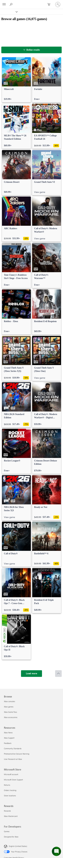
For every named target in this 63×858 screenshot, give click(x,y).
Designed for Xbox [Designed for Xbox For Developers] (11, 837)
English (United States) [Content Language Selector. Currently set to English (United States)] (18, 846)
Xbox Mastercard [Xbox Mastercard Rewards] (10, 816)
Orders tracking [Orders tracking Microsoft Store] (10, 790)
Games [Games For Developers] (7, 831)
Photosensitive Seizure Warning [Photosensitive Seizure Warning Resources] (16, 754)
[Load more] (31, 673)
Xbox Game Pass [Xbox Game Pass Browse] (10, 712)
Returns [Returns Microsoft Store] (7, 785)
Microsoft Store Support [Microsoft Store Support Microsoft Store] (13, 780)
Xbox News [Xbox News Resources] (8, 732)
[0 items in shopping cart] (50, 4)
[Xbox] (8, 11)
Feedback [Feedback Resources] (7, 743)
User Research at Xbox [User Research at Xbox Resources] (13, 759)
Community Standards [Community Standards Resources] (12, 748)
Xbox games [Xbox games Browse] (8, 707)
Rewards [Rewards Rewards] (7, 811)
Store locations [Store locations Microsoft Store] (10, 795)
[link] (16, 79)
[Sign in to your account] (58, 4)
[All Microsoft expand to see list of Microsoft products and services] (4, 4)
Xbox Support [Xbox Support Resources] (9, 738)
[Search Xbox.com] (11, 4)
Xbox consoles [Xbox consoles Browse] (9, 701)
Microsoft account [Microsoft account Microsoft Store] (11, 774)
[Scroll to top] (58, 673)
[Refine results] (31, 50)
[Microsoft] (31, 2)
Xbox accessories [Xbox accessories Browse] (10, 717)
